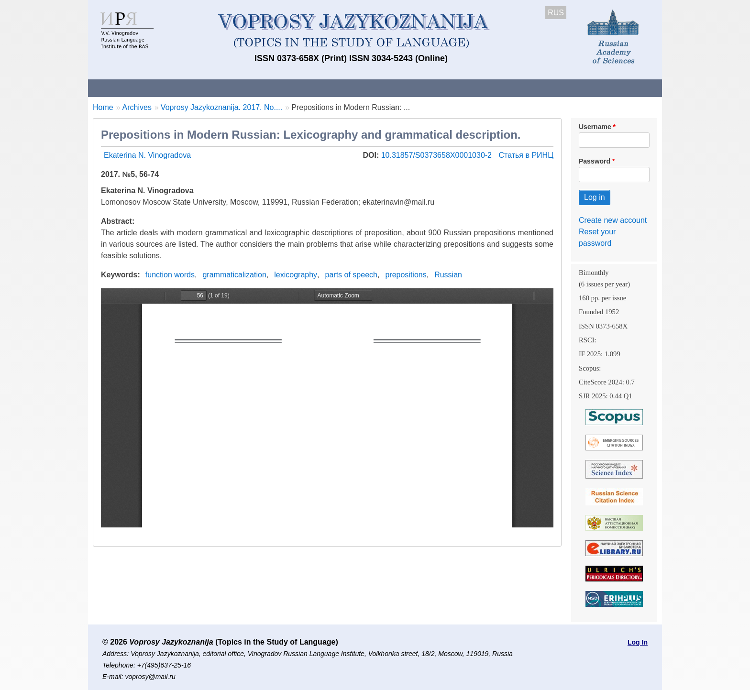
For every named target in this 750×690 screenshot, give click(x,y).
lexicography (295, 275)
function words (170, 275)
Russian (448, 275)
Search (594, 88)
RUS (556, 13)
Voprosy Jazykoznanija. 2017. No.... (221, 107)
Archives (413, 88)
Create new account (613, 220)
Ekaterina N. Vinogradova (147, 155)
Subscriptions (471, 88)
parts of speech (351, 275)
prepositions (405, 275)
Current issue (357, 88)
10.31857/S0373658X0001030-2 (437, 155)
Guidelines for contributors (271, 88)
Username (595, 127)
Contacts (191, 88)
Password (594, 161)
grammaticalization (234, 275)
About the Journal (127, 88)
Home (103, 107)
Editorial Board (538, 88)
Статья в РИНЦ (525, 155)
